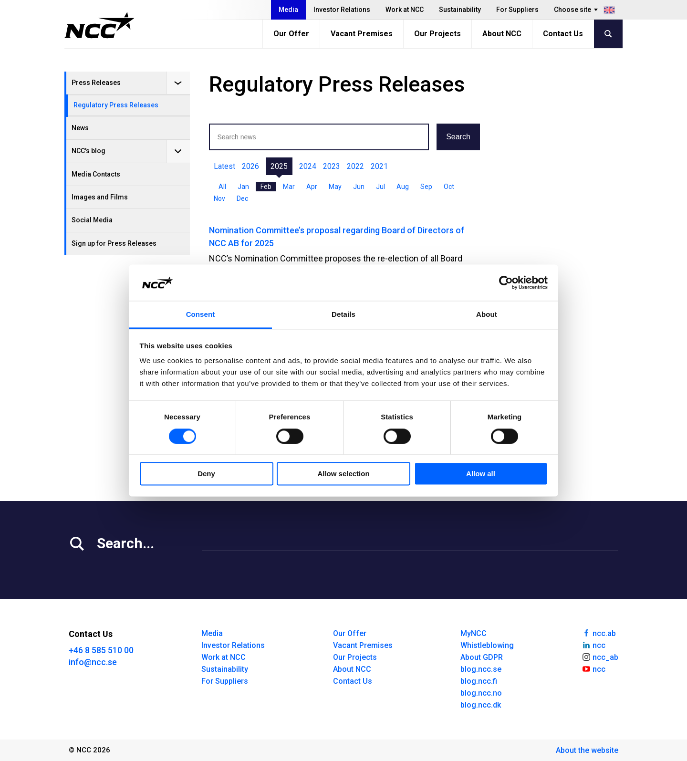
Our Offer (291, 33)
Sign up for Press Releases (114, 243)
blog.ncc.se (480, 669)
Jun (358, 186)
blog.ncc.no (481, 693)
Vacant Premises (362, 33)
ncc (593, 644)
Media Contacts (96, 174)
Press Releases (96, 82)
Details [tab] (343, 315)
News (80, 128)
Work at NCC (404, 9)
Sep (426, 186)
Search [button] (458, 137)
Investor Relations (341, 9)
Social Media (92, 220)
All (222, 186)
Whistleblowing (487, 645)
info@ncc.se (93, 662)
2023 (331, 166)
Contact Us (563, 33)
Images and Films (100, 197)
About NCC (501, 33)
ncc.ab (599, 632)
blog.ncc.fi (478, 681)
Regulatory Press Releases (115, 105)
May (335, 186)
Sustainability (460, 9)
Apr (311, 186)
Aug (402, 186)
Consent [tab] (200, 315)
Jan (243, 186)
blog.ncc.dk (480, 704)
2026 (250, 166)
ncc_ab (600, 656)
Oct (449, 186)
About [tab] (486, 315)
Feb (265, 186)
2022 (355, 166)
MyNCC (473, 633)
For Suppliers (517, 9)
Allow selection (343, 474)
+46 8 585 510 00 (101, 650)
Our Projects (437, 33)
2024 (307, 166)
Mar (289, 186)
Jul (380, 186)
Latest (224, 166)
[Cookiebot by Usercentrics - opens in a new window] (506, 282)
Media (288, 9)
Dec (242, 198)
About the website (587, 750)
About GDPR (481, 657)
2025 (279, 166)
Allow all (480, 474)
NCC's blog (88, 151)
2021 (379, 166)
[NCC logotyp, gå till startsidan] (99, 25)
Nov (219, 198)
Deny (206, 474)
